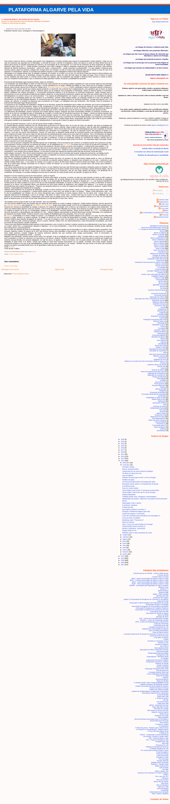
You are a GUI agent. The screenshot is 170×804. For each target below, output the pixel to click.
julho (124, 541)
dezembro (126, 463)
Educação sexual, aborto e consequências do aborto (140, 484)
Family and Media (162, 667)
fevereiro (126, 552)
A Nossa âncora (162, 575)
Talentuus (165, 778)
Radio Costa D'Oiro (158, 399)
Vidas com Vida (163, 787)
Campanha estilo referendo (156, 259)
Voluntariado (161, 430)
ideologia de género (158, 337)
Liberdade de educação (157, 349)
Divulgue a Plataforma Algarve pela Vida (136, 511)
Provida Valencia (162, 761)
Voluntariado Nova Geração (158, 792)
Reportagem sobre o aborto (131, 503)
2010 (123, 558)
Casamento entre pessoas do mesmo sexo (149, 262)
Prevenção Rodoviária (157, 392)
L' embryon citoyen (161, 698)
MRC (166, 210)
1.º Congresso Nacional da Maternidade (152, 229)
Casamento (160, 260)
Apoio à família (159, 241)
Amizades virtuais (128, 467)
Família (161, 318)
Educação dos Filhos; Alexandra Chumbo (154, 650)
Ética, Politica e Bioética (160, 794)
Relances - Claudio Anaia (159, 764)
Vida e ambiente (159, 427)
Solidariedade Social (157, 408)
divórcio (162, 286)
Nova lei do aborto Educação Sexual (153, 371)
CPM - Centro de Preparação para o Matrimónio (151, 622)
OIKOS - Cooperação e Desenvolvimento (154, 735)
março (125, 550)
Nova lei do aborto (158, 370)
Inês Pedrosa (161, 340)
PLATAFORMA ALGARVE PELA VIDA (51, 9)
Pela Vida (165, 743)
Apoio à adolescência (157, 238)
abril (124, 547)
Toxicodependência (158, 418)
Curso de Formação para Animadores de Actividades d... (141, 516)
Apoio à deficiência (158, 240)
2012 (123, 460)
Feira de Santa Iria (159, 321)
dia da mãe (162, 281)
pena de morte (160, 382)
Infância (163, 342)
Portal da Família (162, 755)
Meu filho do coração (161, 709)
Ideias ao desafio (162, 681)
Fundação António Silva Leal (158, 672)
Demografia (160, 279)
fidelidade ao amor (158, 325)
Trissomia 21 (160, 424)
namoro (163, 368)
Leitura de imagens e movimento (133, 514)
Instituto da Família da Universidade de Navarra (152, 686)
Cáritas (165, 639)
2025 (123, 441)
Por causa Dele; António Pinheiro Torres (154, 750)
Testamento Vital (160, 415)
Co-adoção (161, 267)
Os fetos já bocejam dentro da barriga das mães (138, 482)
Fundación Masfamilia (13, 205)
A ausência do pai (128, 486)
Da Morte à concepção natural (158, 641)
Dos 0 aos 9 (164, 646)
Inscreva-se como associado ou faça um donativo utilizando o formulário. (26, 21)
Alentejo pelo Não (162, 596)
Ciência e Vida (160, 264)
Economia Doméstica (158, 293)
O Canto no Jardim (161, 724)
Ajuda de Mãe (163, 592)
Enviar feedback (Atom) (21, 274)
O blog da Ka (163, 733)
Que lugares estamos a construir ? (134, 509)
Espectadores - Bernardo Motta (157, 656)
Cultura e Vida (159, 278)
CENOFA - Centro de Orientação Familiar (154, 620)
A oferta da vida (127, 507)
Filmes (163, 326)
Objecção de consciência (156, 373)
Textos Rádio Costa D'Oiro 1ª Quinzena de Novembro (140, 490)
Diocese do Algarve (161, 644)
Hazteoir (165, 677)
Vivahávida (164, 790)
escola (163, 307)
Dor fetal (163, 288)
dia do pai (162, 283)
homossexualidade (158, 335)
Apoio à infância (158, 243)
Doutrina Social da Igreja (156, 290)
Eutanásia (160, 314)
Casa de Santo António (160, 632)
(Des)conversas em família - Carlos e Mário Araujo (151, 573)
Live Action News (162, 702)
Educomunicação (162, 651)
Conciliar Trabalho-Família (16, 254)
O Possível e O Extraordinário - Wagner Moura (152, 729)
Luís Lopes (164, 208)
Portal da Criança (162, 754)
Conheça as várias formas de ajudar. (14, 23)
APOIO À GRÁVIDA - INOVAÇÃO (133, 528)
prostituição (162, 396)
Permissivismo (159, 384)
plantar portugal (160, 389)
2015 (123, 454)
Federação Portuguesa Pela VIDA (156, 669)
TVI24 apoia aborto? (159, 425)
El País (11, 247)
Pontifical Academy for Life (159, 748)
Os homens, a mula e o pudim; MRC (155, 736)
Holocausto (161, 333)
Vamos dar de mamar (161, 781)
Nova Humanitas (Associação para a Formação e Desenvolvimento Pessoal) (151, 720)
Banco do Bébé (163, 615)
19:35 (34, 251)
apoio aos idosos (159, 250)
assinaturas (162, 252)
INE (24, 66)
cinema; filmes (160, 266)
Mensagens (158, 190)
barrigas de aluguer (159, 255)
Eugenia (162, 312)
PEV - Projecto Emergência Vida (157, 740)
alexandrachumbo (162, 217)
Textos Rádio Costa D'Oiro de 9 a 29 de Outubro (138, 492)
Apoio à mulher (159, 245)
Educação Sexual (158, 300)
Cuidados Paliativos (158, 276)
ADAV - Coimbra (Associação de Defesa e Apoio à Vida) (149, 580)
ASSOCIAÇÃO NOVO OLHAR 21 (133, 526)
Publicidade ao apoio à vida (155, 397)
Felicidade (160, 323)
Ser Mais (165, 769)
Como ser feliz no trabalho (131, 518)
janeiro (125, 554)
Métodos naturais (159, 356)
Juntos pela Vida (160, 345)
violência (163, 429)
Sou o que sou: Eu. (161, 776)
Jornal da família (162, 695)
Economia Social (160, 295)
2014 (123, 456)
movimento (162, 358)
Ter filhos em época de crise (131, 473)
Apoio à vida (160, 248)
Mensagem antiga (106, 269)
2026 (123, 439)
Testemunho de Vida (157, 417)
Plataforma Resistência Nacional (157, 747)
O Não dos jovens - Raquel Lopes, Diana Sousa (151, 728)
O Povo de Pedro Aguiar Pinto (158, 731)
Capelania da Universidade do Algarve (155, 629)
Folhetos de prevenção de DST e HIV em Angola (139, 477)
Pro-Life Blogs (163, 759)
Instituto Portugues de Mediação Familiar (154, 684)
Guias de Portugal (162, 676)
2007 (123, 565)
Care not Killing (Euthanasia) (158, 630)
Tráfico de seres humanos (157, 420)
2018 (123, 448)
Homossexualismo (162, 679)
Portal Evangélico (162, 752)
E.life (91, 181)
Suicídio (162, 411)
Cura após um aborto (161, 637)
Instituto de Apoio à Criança (158, 688)
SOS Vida (162, 410)
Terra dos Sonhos (162, 780)
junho (125, 543)
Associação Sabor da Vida (159, 611)
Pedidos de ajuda (128, 480)
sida (164, 404)
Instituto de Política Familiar (158, 689)
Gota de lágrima (127, 475)
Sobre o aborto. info (161, 771)
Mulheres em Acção (161, 715)
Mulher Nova (164, 714)
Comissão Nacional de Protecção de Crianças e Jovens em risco (146, 634)
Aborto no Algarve (160, 233)
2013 (123, 458)
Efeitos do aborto (158, 302)
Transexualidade (160, 422)
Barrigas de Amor (162, 617)
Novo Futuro (164, 722)
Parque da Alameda (159, 377)
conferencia (161, 273)
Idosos (163, 338)
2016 (123, 452)
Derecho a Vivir (163, 643)
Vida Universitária (162, 785)
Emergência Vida (162, 655)
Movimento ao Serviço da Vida (157, 710)
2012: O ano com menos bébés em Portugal (137, 524)
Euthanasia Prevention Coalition (157, 660)
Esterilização (161, 311)
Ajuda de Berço (163, 591)
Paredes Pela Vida (162, 742)
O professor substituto (129, 505)
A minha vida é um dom (160, 577)
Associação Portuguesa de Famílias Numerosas (151, 610)
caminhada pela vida (159, 257)
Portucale (165, 215)
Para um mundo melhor (130, 488)
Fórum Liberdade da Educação (157, 674)
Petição (162, 387)
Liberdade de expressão (157, 351)
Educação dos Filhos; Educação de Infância (150, 299)
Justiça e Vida (160, 347)
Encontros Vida (160, 306)
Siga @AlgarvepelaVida (160, 22)
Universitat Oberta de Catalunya (58, 87)
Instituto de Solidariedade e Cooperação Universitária (150, 691)
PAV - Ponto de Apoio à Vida (158, 738)
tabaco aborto (161, 413)
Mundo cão (161, 366)
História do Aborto (160, 332)
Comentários (158, 193)
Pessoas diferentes (158, 385)
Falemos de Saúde (161, 663)
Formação (161, 328)
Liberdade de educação (158, 226)
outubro (125, 535)
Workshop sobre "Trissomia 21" (133, 520)
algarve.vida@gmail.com (159, 125)
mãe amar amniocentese (157, 354)
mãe (164, 352)
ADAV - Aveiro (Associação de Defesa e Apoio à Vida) (149, 578)
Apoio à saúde (159, 247)
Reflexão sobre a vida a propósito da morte (137, 533)
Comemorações (160, 269)
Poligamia (162, 391)
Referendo (161, 401)
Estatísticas (162, 309)
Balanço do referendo (157, 253)
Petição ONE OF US (129, 530)
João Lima (164, 204)
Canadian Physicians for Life (158, 627)
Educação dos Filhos (157, 297)
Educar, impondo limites (130, 469)
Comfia (95, 210)
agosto (125, 539)
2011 (123, 556)
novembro (126, 465)
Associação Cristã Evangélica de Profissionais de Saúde (148, 603)
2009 (123, 560)
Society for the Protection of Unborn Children (153, 773)
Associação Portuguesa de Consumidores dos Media (150, 606)
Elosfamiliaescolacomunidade (158, 653)
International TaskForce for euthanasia (155, 693)
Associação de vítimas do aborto (157, 613)
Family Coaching (162, 665)
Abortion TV (164, 589)
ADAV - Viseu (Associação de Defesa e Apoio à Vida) (150, 584)
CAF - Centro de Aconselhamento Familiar (153, 618)
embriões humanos (159, 304)
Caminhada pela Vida (161, 625)
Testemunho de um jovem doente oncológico (137, 471)
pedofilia (163, 380)
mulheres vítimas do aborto (156, 365)
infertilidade (162, 344)
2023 (123, 446)
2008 (123, 562)
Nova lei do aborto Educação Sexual (153, 227)
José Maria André (162, 206)
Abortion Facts (163, 587)
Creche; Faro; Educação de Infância (153, 274)
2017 (123, 450)
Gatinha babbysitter (129, 494)
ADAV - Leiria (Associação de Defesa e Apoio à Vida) (150, 582)
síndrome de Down (159, 406)
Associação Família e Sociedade (157, 604)
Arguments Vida (162, 601)
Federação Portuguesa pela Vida (154, 319)
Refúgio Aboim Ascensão (159, 762)
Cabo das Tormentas (161, 624)
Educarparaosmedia (161, 648)
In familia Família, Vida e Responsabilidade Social (151, 683)
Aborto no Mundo (158, 234)
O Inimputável (163, 726)
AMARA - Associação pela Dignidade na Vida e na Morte (148, 585)
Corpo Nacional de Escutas (159, 636)
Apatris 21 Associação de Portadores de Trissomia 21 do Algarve (146, 599)
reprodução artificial (159, 403)
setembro (126, 537)
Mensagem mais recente (10, 269)
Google (9, 215)
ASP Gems (67, 144)
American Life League (160, 597)
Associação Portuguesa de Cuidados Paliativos (152, 608)
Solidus (165, 774)
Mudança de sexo (160, 359)
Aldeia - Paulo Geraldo (160, 594)
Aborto (162, 231)
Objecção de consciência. (156, 375)
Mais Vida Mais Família (160, 707)
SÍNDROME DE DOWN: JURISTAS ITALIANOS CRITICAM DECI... (145, 499)
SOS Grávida (163, 768)
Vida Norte (164, 783)
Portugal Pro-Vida (162, 757)
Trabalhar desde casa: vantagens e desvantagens (24, 31)
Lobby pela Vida (162, 703)
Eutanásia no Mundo (158, 316)
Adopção (161, 236)
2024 (123, 443)
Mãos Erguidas (163, 717)
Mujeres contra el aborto (160, 712)
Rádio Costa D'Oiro (161, 766)
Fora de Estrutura (162, 670)
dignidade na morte (159, 285)
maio (124, 545)
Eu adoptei (164, 658)
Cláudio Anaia (163, 200)
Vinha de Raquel (162, 788)
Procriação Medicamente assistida (153, 394)
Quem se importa (128, 522)
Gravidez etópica (160, 330)
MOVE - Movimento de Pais (158, 705)
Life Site (165, 700)
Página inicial (59, 269)
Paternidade (161, 378)
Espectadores (163, 202)
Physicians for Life (162, 745)
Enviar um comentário (11, 266)
